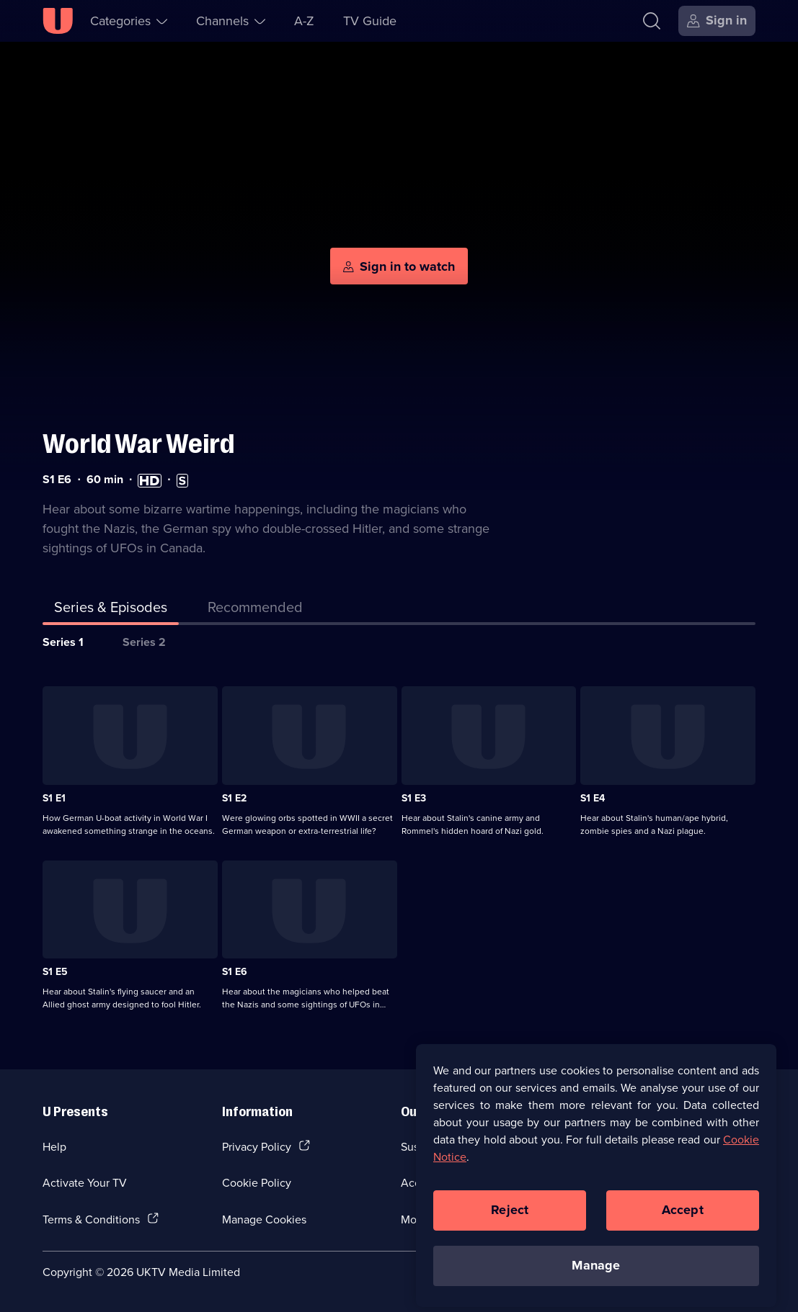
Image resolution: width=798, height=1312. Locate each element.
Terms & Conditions (91, 1219)
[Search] (655, 21)
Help (54, 1146)
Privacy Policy (256, 1146)
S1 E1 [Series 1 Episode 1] (54, 798)
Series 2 (144, 642)
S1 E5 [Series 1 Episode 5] (55, 971)
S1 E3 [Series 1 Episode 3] (414, 798)
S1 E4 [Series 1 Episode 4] (592, 798)
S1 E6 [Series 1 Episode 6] (234, 971)
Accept (683, 1218)
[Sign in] (716, 21)
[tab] (255, 610)
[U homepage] (58, 21)
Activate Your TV (85, 1182)
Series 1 (63, 642)
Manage (596, 1273)
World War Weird (138, 443)
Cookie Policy (256, 1182)
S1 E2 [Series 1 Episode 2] (234, 798)
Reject (509, 1218)
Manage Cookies (264, 1219)
